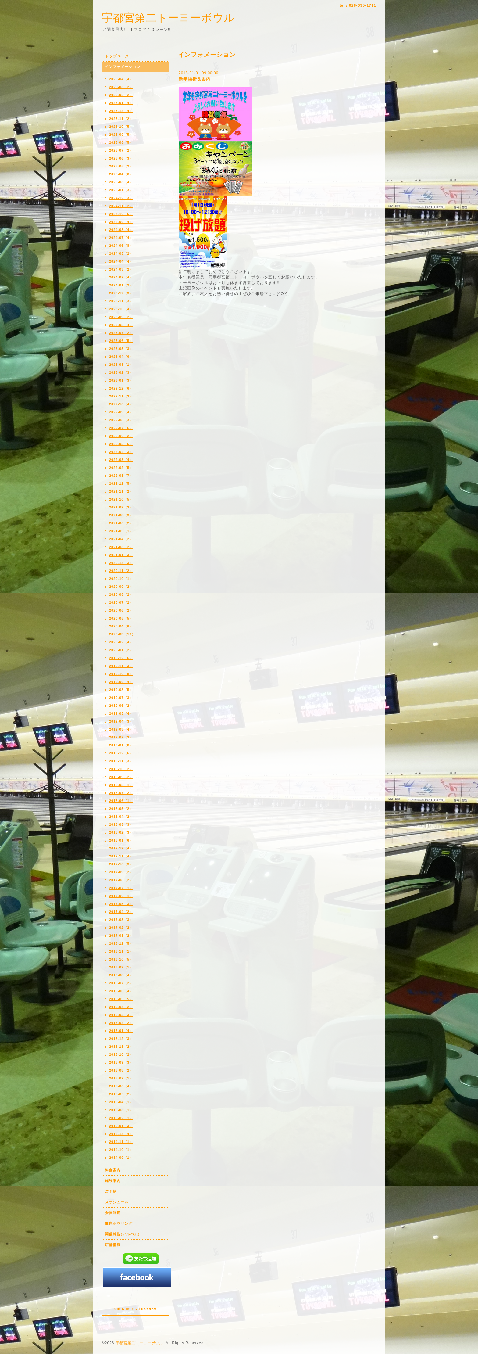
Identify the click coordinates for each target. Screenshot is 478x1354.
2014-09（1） (121, 1157)
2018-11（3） (121, 761)
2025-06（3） (121, 158)
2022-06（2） (121, 436)
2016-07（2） (121, 983)
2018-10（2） (121, 769)
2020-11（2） (121, 571)
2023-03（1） (121, 364)
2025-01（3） (121, 190)
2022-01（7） (121, 475)
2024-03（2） (121, 269)
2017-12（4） (121, 848)
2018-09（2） (121, 777)
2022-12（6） (121, 388)
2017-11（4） (121, 856)
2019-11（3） (121, 666)
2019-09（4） (121, 682)
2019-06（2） (121, 705)
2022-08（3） (121, 420)
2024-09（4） (121, 222)
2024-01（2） (121, 285)
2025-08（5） (121, 142)
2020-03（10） (122, 634)
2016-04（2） (121, 1007)
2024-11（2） (121, 206)
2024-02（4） (121, 277)
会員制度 (113, 1213)
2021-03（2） (121, 547)
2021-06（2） (121, 523)
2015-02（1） (121, 1118)
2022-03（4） (121, 460)
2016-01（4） (121, 1031)
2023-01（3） (121, 380)
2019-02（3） (121, 737)
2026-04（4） (121, 79)
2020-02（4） (121, 642)
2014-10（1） (121, 1149)
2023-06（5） (121, 341)
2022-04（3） (121, 452)
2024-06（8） (121, 245)
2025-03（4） (121, 182)
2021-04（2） (121, 539)
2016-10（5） (121, 959)
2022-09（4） (121, 412)
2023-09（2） (121, 317)
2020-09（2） (121, 586)
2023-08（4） (121, 325)
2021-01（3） (121, 555)
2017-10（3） (121, 864)
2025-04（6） (121, 174)
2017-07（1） (121, 888)
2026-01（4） (121, 103)
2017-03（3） (121, 919)
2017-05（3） (121, 904)
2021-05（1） (121, 531)
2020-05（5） (121, 618)
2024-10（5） (121, 214)
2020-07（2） (121, 602)
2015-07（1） (121, 1078)
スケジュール (117, 1202)
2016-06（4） (121, 991)
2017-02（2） (121, 927)
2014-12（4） (121, 1134)
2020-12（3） (121, 563)
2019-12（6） (121, 658)
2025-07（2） (121, 150)
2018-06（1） (121, 801)
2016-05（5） (121, 999)
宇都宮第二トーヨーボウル (168, 17)
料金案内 (113, 1170)
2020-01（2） (121, 650)
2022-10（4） (121, 404)
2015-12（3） (121, 1038)
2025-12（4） (121, 111)
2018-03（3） (121, 824)
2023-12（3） (121, 293)
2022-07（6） (121, 428)
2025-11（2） (121, 118)
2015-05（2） (121, 1094)
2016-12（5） (121, 943)
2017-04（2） (121, 912)
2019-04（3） (121, 721)
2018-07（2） (121, 793)
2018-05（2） (121, 808)
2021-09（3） (121, 507)
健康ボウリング (119, 1223)
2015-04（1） (121, 1102)
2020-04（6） (121, 626)
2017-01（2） (121, 935)
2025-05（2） (121, 166)
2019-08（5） (121, 689)
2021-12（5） (121, 483)
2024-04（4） (121, 261)
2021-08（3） (121, 515)
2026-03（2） (121, 87)
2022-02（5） (121, 467)
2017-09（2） (121, 872)
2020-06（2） (121, 610)
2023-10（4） (121, 309)
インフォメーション (123, 67)
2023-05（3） (121, 348)
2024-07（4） (121, 237)
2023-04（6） (121, 356)
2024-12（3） (121, 198)
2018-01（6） (121, 840)
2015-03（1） (121, 1110)
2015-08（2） (121, 1070)
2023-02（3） (121, 372)
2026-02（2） (121, 95)
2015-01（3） (121, 1126)
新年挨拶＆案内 (195, 79)
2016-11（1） (121, 951)
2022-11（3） (121, 396)
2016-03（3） (121, 1015)
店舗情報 (113, 1245)
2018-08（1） (121, 785)
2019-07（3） (121, 697)
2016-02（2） (121, 1023)
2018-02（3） (121, 832)
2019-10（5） (121, 674)
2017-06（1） (121, 896)
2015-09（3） (121, 1062)
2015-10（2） (121, 1054)
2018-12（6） (121, 753)
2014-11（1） (121, 1142)
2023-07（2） (121, 333)
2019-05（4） (121, 713)
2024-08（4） (121, 230)
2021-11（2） (121, 491)
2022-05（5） (121, 444)
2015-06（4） (121, 1086)
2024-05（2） (121, 253)
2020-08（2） (121, 594)
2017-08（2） (121, 880)
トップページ (117, 56)
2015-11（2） (121, 1046)
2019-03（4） (121, 729)
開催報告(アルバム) (122, 1234)
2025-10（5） (121, 126)
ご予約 (111, 1191)
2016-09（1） (121, 967)
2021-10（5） (121, 499)
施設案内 (113, 1181)
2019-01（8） (121, 745)
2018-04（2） (121, 816)
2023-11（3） (121, 301)
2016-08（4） (121, 975)
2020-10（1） (121, 578)
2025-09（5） (121, 134)
